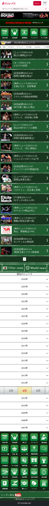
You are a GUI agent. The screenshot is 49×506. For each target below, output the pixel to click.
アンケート (14, 488)
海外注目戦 (34, 476)
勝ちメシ (24, 488)
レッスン (34, 488)
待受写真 (24, 465)
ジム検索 (34, 465)
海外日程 (4, 476)
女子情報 (28, 47)
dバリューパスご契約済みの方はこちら (15, 9)
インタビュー (44, 453)
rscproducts (37, 47)
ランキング (34, 37)
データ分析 (44, 37)
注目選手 (44, 465)
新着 (4, 47)
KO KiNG (11, 47)
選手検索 (44, 442)
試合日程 (4, 37)
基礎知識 (4, 488)
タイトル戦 (24, 453)
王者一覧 (14, 453)
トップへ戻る (11, 495)
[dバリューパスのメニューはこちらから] (44, 3)
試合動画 (4, 465)
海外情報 (44, 476)
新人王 (24, 442)
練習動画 (24, 37)
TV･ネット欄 (4, 453)
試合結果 (14, 37)
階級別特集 (34, 453)
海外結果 (14, 476)
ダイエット (20, 47)
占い (44, 488)
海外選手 (24, 476)
